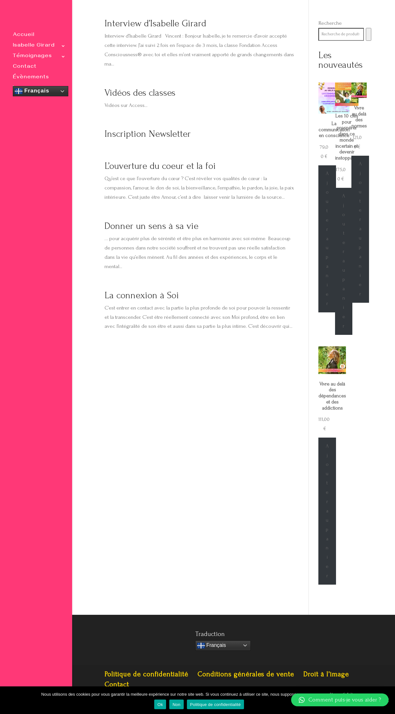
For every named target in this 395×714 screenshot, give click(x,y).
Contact (25, 67)
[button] (340, 699)
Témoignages (32, 57)
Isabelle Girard (34, 46)
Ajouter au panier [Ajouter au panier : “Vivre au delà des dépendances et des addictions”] (327, 511)
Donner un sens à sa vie (151, 226)
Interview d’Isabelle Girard (155, 23)
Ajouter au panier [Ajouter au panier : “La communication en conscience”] (327, 238)
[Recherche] (368, 34)
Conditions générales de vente (246, 674)
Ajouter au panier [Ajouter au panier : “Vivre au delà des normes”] (360, 228)
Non (176, 704)
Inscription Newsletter (148, 133)
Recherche (330, 23)
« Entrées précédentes (129, 355)
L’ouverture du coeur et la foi (160, 166)
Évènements (31, 78)
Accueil (23, 36)
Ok (160, 704)
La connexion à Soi (142, 295)
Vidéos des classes (140, 92)
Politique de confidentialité (146, 674)
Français (32, 91)
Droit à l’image (326, 674)
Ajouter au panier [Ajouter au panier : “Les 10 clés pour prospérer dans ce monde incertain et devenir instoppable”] (343, 260)
